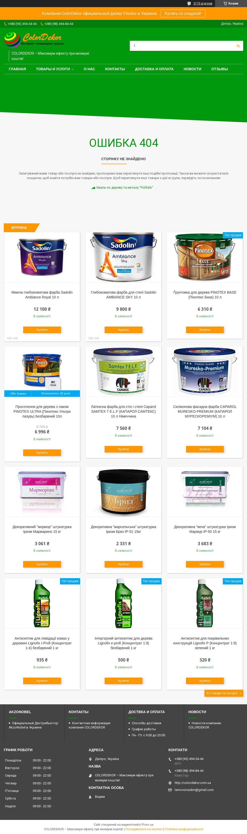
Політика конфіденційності (184, 829)
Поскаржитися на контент (144, 829)
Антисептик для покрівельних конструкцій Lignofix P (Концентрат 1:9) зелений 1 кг (205, 643)
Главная (17, 69)
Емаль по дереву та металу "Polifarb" (125, 187)
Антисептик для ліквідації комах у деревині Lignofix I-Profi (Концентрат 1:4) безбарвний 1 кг (42, 643)
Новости (192, 69)
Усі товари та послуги (221, 693)
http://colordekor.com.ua (193, 783)
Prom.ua (147, 824)
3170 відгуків (202, 3)
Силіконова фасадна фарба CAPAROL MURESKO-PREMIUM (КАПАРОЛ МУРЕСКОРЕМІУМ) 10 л (205, 411)
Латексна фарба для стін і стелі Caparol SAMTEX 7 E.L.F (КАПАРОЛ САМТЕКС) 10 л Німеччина (123, 411)
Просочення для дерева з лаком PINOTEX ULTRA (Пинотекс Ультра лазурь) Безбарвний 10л (42, 411)
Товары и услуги (53, 69)
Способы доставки (146, 723)
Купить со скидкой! (183, 13)
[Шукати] (238, 46)
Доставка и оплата (154, 69)
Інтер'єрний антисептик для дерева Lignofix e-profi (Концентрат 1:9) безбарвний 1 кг (123, 643)
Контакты (115, 69)
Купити (42, 330)
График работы (144, 729)
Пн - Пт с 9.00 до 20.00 (148, 735)
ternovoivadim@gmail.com (194, 790)
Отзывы (219, 69)
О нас (89, 69)
